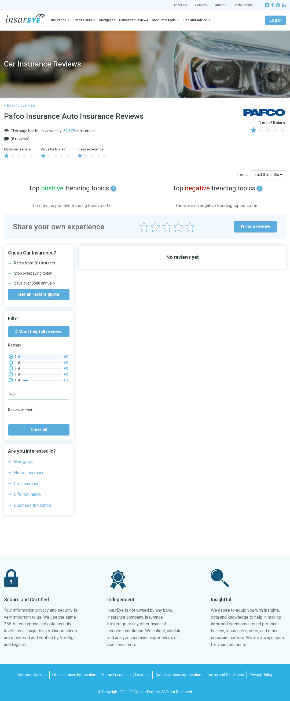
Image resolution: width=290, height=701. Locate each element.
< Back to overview (20, 105)
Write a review (255, 226)
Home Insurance (29, 472)
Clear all (39, 429)
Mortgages (107, 20)
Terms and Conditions (225, 675)
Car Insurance (26, 483)
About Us (180, 5)
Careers (201, 5)
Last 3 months (268, 174)
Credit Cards (83, 20)
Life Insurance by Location (74, 675)
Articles (220, 5)
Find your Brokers (32, 675)
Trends (242, 174)
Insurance (58, 20)
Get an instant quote (38, 294)
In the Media (243, 5)
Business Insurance (32, 505)
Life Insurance (27, 494)
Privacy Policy (261, 675)
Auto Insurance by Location (178, 675)
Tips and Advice (195, 20)
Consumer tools (164, 20)
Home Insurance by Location (126, 675)
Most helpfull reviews (39, 331)
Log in (275, 20)
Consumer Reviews (133, 20)
